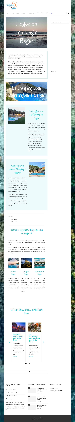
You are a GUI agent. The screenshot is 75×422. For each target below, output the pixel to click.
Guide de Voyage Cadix (54, 388)
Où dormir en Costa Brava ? (11, 395)
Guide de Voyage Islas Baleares (56, 390)
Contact (42, 13)
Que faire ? (31, 13)
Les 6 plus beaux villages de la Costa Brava (41, 398)
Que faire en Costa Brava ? (11, 392)
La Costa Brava (10, 13)
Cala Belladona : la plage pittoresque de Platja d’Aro (41, 390)
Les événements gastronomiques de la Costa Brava (36, 338)
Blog (37, 13)
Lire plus (17, 356)
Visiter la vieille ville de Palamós (41, 406)
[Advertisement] (44, 5)
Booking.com (53, 71)
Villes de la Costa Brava (11, 389)
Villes (17, 13)
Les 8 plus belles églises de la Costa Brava (20, 337)
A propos (47, 13)
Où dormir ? (24, 13)
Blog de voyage (9, 398)
